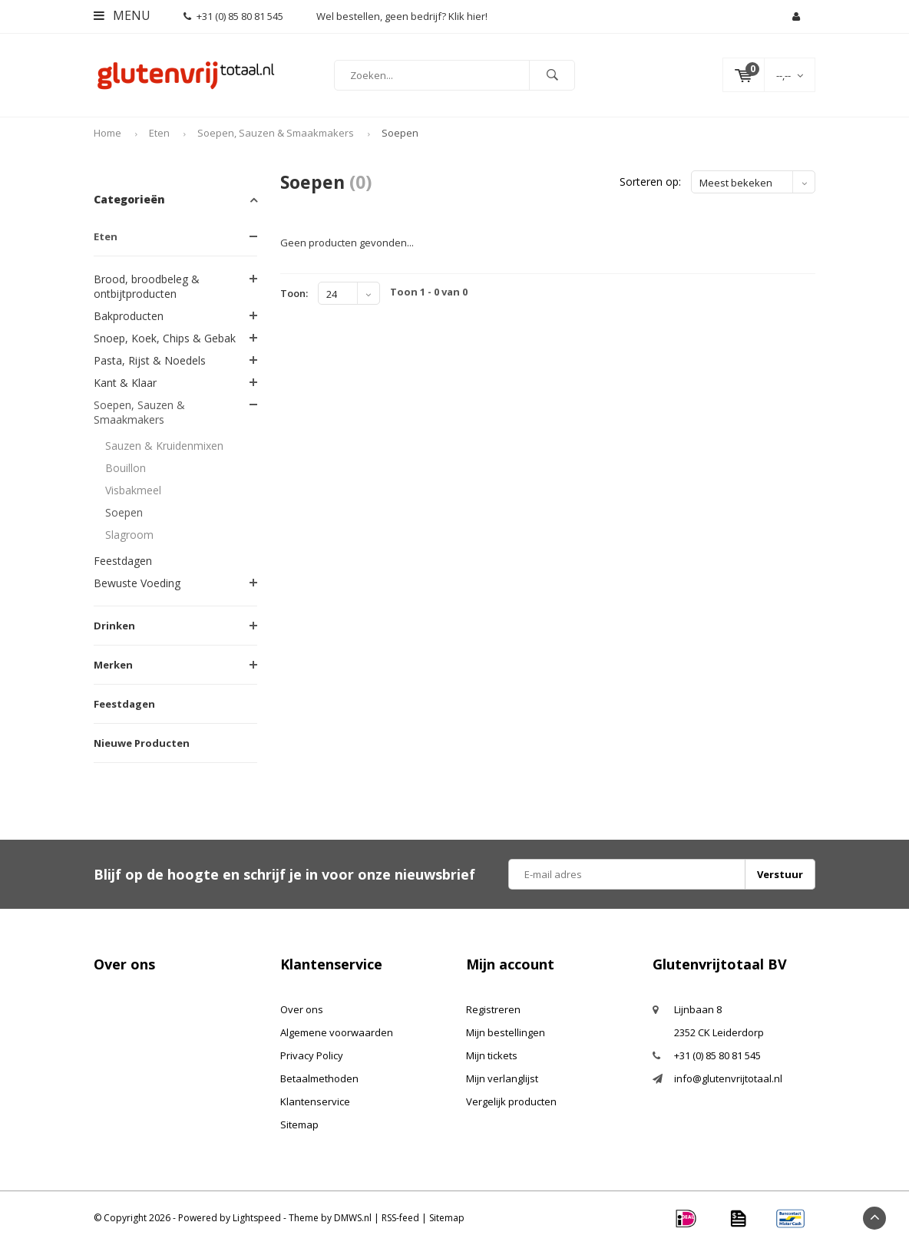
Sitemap (299, 1124)
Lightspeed (257, 1217)
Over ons (301, 1009)
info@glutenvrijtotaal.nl (728, 1078)
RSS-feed (400, 1217)
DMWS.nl (353, 1217)
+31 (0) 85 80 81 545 (233, 16)
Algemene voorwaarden (336, 1032)
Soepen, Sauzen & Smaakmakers (275, 133)
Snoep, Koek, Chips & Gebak (165, 338)
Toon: (294, 293)
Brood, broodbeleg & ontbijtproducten (147, 286)
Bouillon (125, 468)
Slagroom (129, 534)
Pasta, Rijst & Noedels (150, 360)
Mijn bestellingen (505, 1032)
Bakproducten (129, 316)
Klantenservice (315, 1101)
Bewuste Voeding (137, 583)
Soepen (400, 133)
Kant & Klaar (125, 382)
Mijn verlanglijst (502, 1078)
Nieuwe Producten (142, 743)
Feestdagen (123, 560)
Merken (113, 665)
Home (107, 133)
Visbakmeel (133, 490)
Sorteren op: (650, 181)
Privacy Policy (311, 1055)
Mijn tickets (491, 1055)
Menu (122, 15)
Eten (159, 133)
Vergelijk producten (511, 1101)
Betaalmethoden (319, 1078)
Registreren (493, 1009)
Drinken (114, 625)
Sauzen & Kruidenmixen (164, 445)
